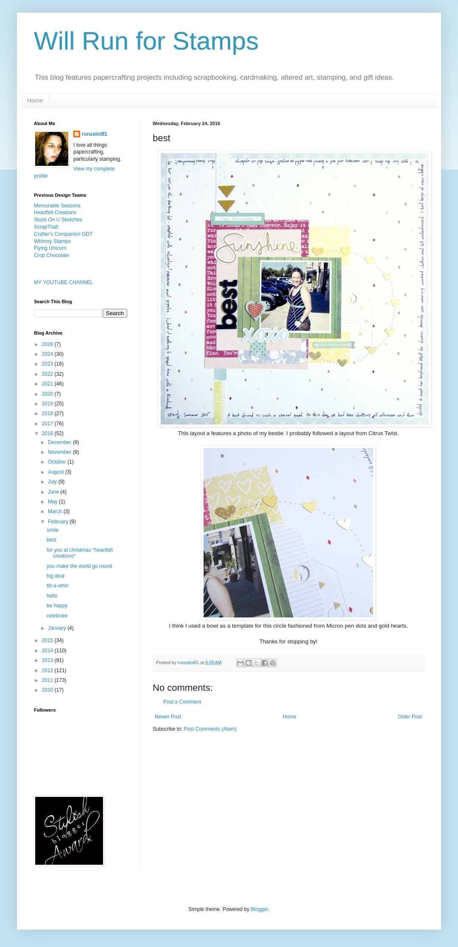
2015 (48, 640)
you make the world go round (79, 566)
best (51, 540)
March (56, 511)
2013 (48, 660)
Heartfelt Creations (55, 212)
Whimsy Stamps (52, 241)
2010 (48, 690)
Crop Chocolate (51, 255)
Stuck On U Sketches (58, 220)
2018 (48, 413)
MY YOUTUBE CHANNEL (63, 282)
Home (35, 100)
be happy (57, 606)
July (53, 482)
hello (52, 596)
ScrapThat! (46, 227)
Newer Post (168, 717)
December (60, 442)
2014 (48, 651)
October (57, 462)
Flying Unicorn (50, 248)
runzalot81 (94, 134)
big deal (55, 576)
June (54, 492)
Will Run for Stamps (146, 41)
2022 (48, 374)
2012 (48, 670)
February (59, 522)
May (53, 502)
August (56, 472)
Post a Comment (182, 702)
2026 (48, 344)
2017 (48, 424)
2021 (48, 384)
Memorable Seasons (57, 206)
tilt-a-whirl (57, 586)
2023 (48, 364)
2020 (48, 394)
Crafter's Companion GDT (63, 234)
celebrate (57, 616)
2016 (48, 433)
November (60, 452)
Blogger (259, 909)
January (57, 628)
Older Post (410, 717)
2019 (48, 404)
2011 (48, 680)
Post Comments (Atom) (210, 729)
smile (53, 530)
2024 (48, 354)
